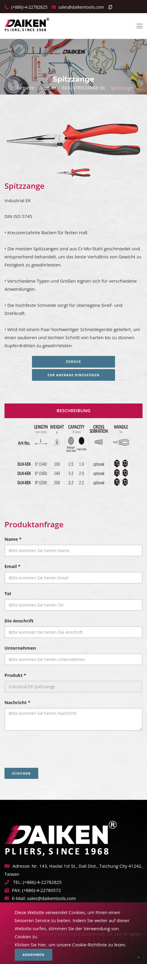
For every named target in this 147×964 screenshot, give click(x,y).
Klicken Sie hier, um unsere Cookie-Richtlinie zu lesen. (70, 945)
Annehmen (33, 954)
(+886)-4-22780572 (41, 890)
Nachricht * (17, 702)
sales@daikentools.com (51, 898)
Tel (7, 593)
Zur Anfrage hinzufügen (73, 375)
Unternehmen (20, 648)
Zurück (73, 361)
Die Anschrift (18, 621)
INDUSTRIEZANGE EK (83, 88)
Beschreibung (73, 410)
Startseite (24, 88)
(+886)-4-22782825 (29, 7)
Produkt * (15, 675)
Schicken (21, 773)
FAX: (12, 890)
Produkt (47, 88)
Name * (13, 539)
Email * (12, 566)
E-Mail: (15, 898)
